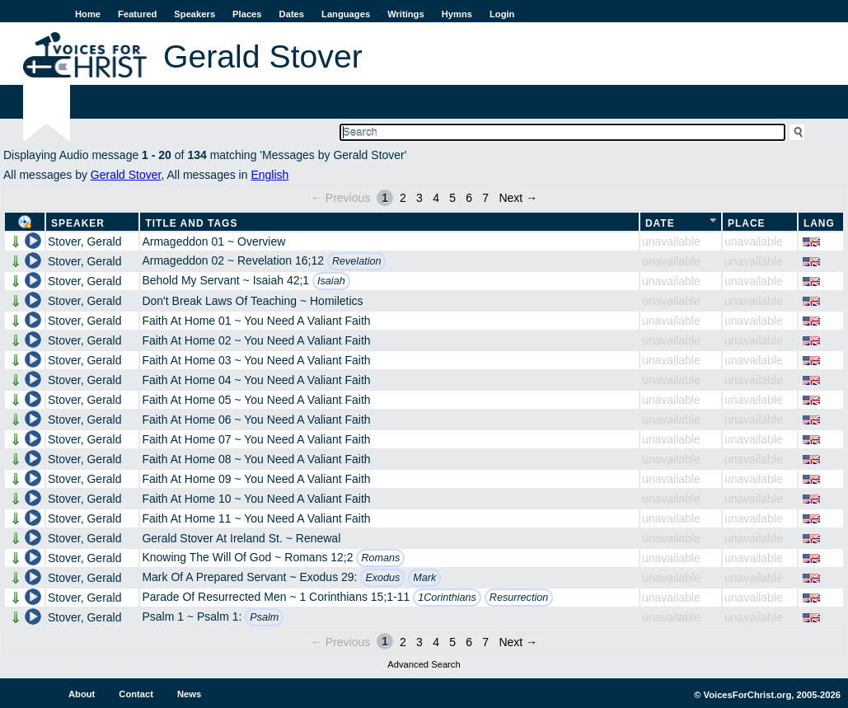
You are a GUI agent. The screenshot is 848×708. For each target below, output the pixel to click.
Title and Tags (191, 223)
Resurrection (519, 597)
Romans (380, 558)
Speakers (194, 14)
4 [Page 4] (436, 197)
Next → (518, 197)
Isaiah (331, 281)
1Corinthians (447, 597)
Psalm (264, 617)
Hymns (457, 14)
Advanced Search (423, 664)
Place (747, 223)
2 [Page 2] (403, 197)
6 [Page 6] (469, 197)
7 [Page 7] (485, 197)
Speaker (78, 223)
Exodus (382, 578)
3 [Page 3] (419, 197)
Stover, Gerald (85, 241)
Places (246, 14)
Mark (424, 578)
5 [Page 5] (452, 197)
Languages (345, 14)
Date (660, 223)
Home (88, 14)
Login (502, 14)
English (269, 174)
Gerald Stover (126, 174)
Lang (819, 223)
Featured (137, 14)
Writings (405, 14)
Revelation (357, 261)
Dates (291, 14)
